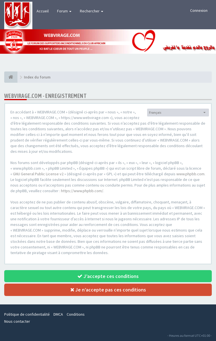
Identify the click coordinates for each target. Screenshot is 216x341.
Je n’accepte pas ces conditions (108, 289)
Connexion (199, 10)
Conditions (76, 314)
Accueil (43, 11)
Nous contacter (17, 321)
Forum (64, 11)
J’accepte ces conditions (108, 276)
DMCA (58, 314)
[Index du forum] (10, 77)
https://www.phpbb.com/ (82, 190)
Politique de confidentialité (27, 314)
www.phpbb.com (190, 173)
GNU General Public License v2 (38, 173)
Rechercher (91, 11)
